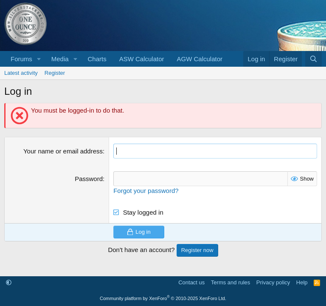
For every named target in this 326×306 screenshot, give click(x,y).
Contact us (191, 282)
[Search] (313, 59)
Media (60, 58)
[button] (39, 59)
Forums (21, 58)
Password (89, 178)
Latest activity (21, 73)
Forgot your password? (145, 190)
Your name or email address (63, 151)
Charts (96, 58)
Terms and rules (230, 282)
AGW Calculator (200, 58)
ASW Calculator (141, 58)
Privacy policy (273, 282)
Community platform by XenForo (163, 298)
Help (302, 282)
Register (55, 73)
